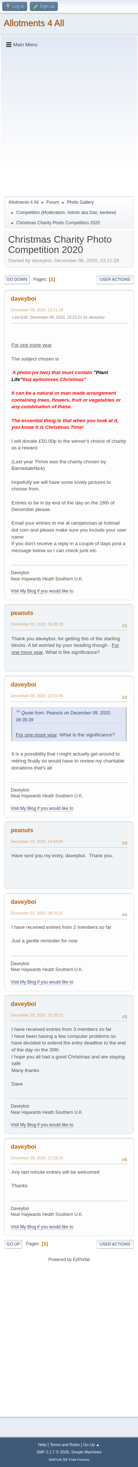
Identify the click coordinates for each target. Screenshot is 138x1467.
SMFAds (55, 1459)
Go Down (17, 279)
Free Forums (79, 1459)
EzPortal (81, 1259)
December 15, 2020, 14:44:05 (37, 841)
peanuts (22, 613)
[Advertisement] (69, 122)
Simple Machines (86, 1452)
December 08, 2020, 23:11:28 (37, 310)
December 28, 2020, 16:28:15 (37, 1015)
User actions (115, 279)
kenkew (107, 212)
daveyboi (23, 299)
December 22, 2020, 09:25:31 (37, 913)
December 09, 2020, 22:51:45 (37, 695)
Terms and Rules (65, 1444)
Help (42, 1444)
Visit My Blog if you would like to (42, 591)
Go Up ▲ (91, 1444)
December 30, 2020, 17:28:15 (37, 1158)
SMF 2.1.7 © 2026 (52, 1452)
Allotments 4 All (34, 23)
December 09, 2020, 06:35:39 (37, 624)
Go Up (13, 1244)
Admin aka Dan (82, 212)
